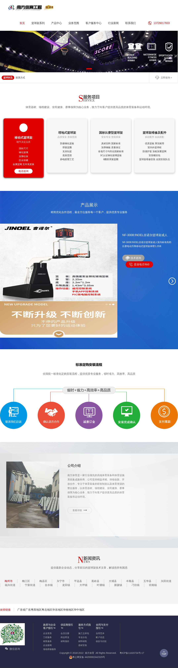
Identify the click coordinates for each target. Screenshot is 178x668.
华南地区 (68, 609)
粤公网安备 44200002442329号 (87, 657)
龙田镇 (66, 585)
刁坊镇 (135, 585)
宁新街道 (30, 585)
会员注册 (65, 633)
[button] (172, 281)
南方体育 (89, 653)
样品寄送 (65, 637)
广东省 (21, 609)
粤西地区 (36, 609)
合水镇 (49, 585)
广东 (28, 609)
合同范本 (100, 633)
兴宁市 (61, 581)
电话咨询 (23, 171)
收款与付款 (101, 641)
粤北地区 (47, 609)
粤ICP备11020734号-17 (132, 653)
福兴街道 (10, 585)
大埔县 (113, 581)
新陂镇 (118, 585)
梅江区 (26, 581)
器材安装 (82, 645)
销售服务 (47, 641)
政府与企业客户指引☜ (49, 626)
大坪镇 (83, 585)
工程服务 (47, 637)
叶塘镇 (101, 585)
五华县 (147, 581)
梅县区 (43, 581)
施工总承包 (83, 633)
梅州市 (9, 581)
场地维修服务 (49, 649)
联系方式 (20, 77)
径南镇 (153, 585)
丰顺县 (130, 581)
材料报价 (65, 641)
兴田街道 (166, 581)
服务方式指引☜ (84, 626)
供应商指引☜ (67, 626)
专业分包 (82, 637)
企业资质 (47, 633)
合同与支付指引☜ (102, 626)
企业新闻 (47, 645)
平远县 (78, 581)
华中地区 (79, 609)
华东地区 (57, 609)
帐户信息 (100, 637)
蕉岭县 (95, 581)
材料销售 (82, 641)
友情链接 (5, 609)
